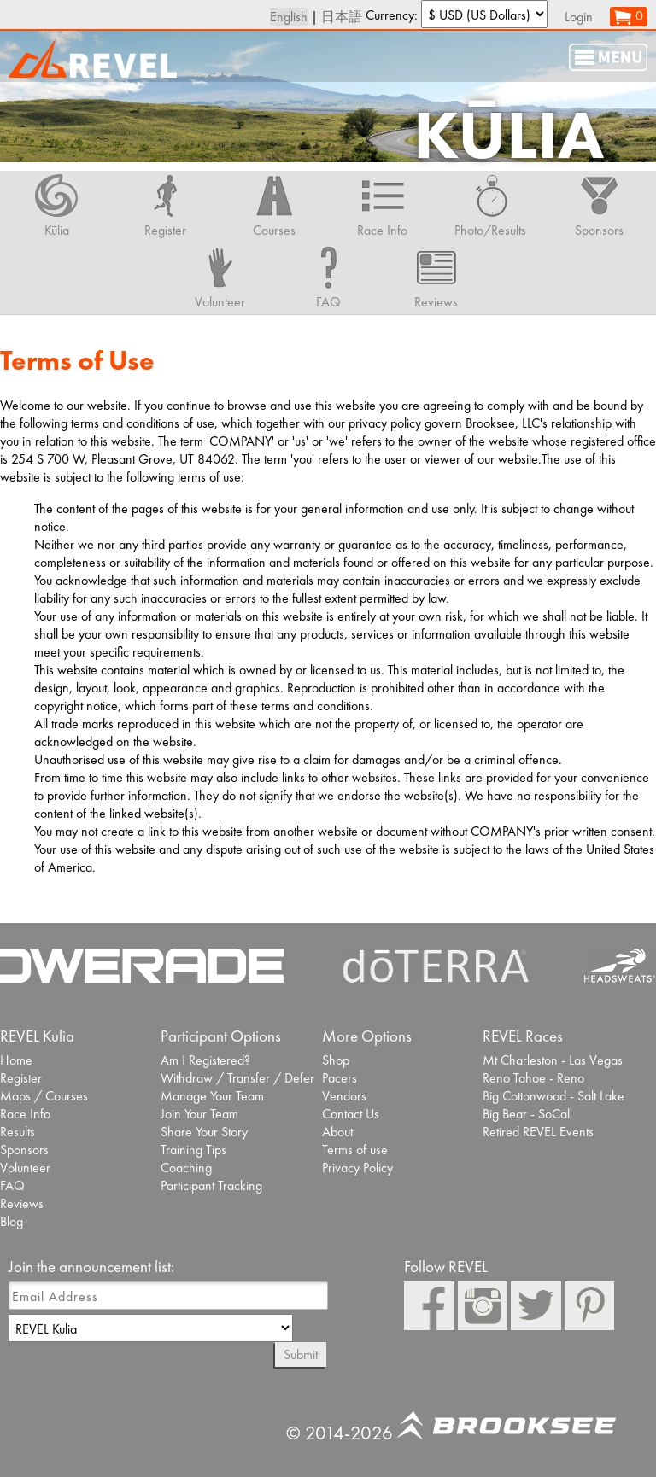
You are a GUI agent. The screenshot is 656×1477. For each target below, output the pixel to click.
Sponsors (24, 1150)
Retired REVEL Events (538, 1132)
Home (16, 1060)
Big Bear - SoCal (526, 1114)
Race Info (25, 1114)
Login (579, 17)
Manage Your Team (212, 1096)
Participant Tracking (211, 1185)
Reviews (22, 1203)
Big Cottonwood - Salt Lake (553, 1096)
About (337, 1132)
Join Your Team (199, 1114)
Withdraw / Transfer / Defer (237, 1078)
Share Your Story (204, 1132)
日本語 (341, 17)
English (289, 17)
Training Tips (193, 1150)
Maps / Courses (44, 1096)
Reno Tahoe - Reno (533, 1078)
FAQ (12, 1185)
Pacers (339, 1078)
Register (21, 1078)
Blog (11, 1221)
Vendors (344, 1096)
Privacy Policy (357, 1167)
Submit (301, 1354)
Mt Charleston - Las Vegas (553, 1060)
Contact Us (350, 1114)
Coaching (186, 1167)
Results (17, 1132)
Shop (335, 1060)
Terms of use (355, 1150)
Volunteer (25, 1167)
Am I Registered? (205, 1060)
